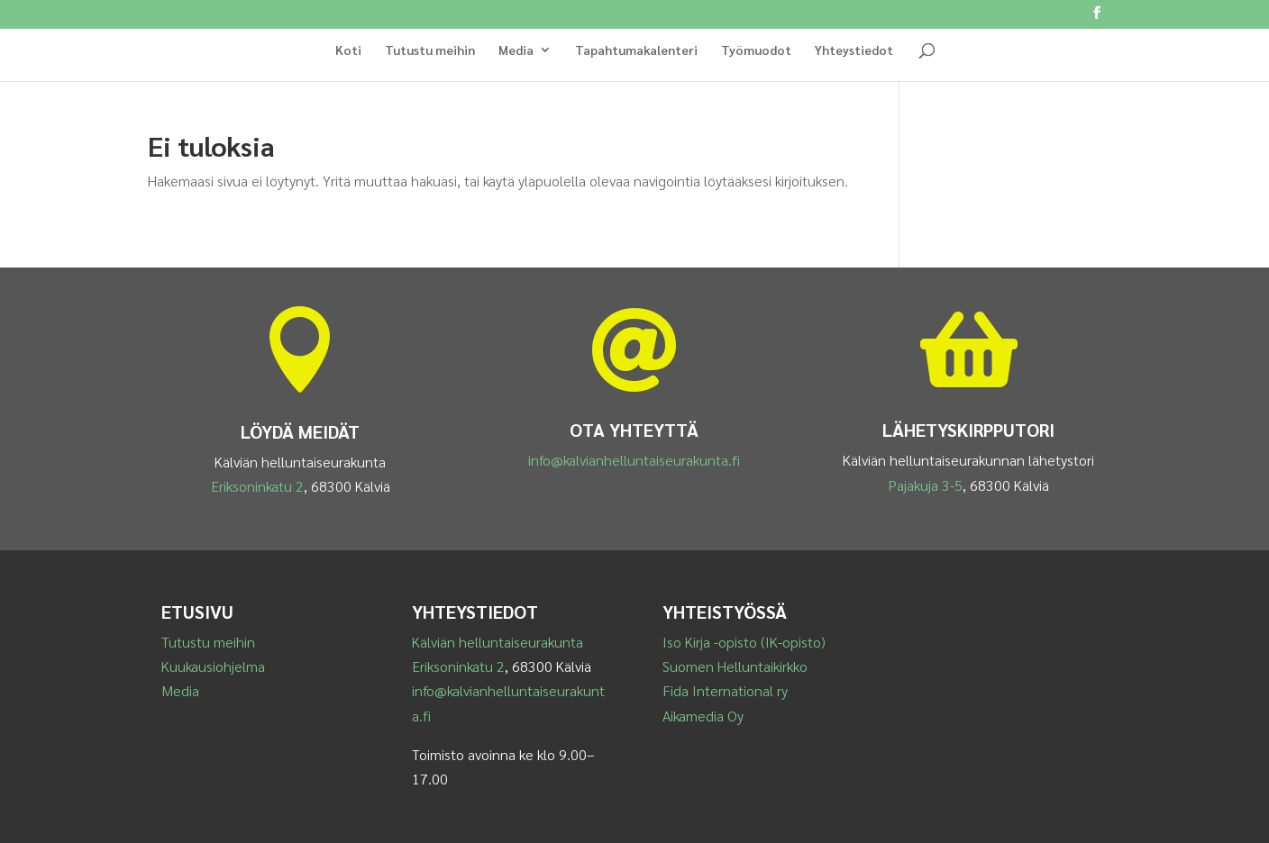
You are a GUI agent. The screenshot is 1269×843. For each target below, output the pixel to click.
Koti (348, 50)
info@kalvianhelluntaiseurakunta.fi (634, 459)
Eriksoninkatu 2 (257, 485)
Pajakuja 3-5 (925, 485)
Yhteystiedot (854, 50)
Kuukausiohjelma (213, 666)
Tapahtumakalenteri (636, 50)
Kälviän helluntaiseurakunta (497, 641)
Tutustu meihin (430, 50)
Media (516, 50)
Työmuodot (756, 50)
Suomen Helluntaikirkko (735, 666)
